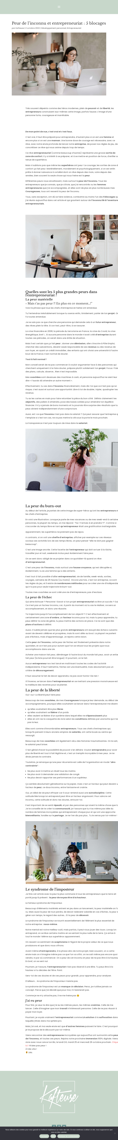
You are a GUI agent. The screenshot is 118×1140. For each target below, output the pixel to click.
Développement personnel (53, 28)
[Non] (115, 1133)
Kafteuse (20, 28)
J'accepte (44, 1136)
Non (53, 1136)
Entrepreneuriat (74, 28)
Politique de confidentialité (69, 1136)
